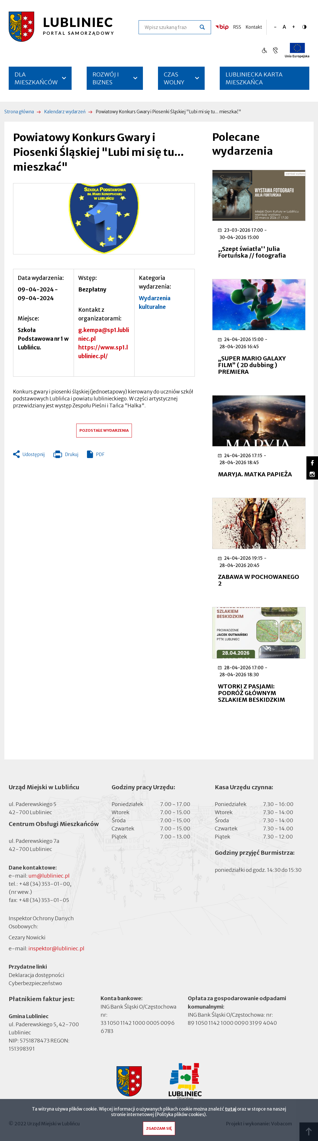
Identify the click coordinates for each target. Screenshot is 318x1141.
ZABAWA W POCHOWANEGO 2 (258, 580)
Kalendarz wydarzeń (65, 111)
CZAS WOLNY (174, 78)
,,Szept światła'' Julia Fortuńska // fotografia (252, 252)
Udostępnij (34, 454)
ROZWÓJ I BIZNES (105, 78)
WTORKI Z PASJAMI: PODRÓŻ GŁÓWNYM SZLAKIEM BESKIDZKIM (251, 693)
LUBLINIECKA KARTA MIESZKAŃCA (254, 80)
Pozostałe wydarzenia (104, 430)
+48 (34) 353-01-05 (44, 900)
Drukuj (65, 456)
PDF (100, 454)
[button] (104, 218)
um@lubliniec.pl (49, 875)
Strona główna (19, 111)
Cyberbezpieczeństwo (35, 982)
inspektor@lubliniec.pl (56, 948)
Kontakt (254, 27)
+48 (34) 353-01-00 (44, 884)
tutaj (230, 1109)
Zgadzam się (159, 1128)
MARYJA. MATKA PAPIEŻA (255, 474)
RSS (237, 27)
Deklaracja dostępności (36, 975)
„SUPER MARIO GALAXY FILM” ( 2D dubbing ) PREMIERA (252, 365)
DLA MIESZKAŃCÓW (36, 78)
